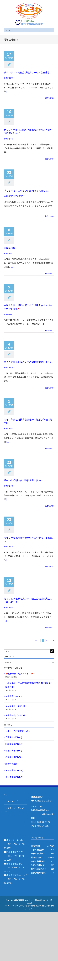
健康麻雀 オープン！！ (15, 696)
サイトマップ (11, 801)
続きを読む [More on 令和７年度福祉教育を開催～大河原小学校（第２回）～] (49, 448)
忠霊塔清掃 (9, 248)
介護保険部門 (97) (13, 737)
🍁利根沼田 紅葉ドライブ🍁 (19, 673)
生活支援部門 (18, 196)
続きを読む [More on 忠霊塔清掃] (49, 273)
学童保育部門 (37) (13, 750)
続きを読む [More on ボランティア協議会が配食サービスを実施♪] (49, 98)
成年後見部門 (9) (13, 757)
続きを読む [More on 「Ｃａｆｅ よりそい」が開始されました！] (49, 216)
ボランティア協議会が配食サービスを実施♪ (27, 72)
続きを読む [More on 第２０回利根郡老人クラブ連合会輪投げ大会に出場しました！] (49, 627)
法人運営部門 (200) (14, 770)
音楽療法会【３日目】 (15, 715)
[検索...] (27, 651)
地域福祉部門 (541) (14, 743)
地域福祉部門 (8, 78)
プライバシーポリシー (14, 809)
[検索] (52, 651)
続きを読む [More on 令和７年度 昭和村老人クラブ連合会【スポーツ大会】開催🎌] (49, 330)
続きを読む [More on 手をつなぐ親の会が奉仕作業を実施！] (49, 506)
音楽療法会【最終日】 (15, 705)
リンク (8, 794)
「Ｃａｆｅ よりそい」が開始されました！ (27, 190)
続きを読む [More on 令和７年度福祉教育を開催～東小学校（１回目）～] (49, 566)
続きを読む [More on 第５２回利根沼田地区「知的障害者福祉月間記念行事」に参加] (49, 159)
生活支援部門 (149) (14, 776)
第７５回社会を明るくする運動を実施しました (28, 362)
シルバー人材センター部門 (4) (19, 730)
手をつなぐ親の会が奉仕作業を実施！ (23, 480)
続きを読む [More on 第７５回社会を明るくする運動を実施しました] (49, 388)
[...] (7, 91)
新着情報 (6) (11, 763)
